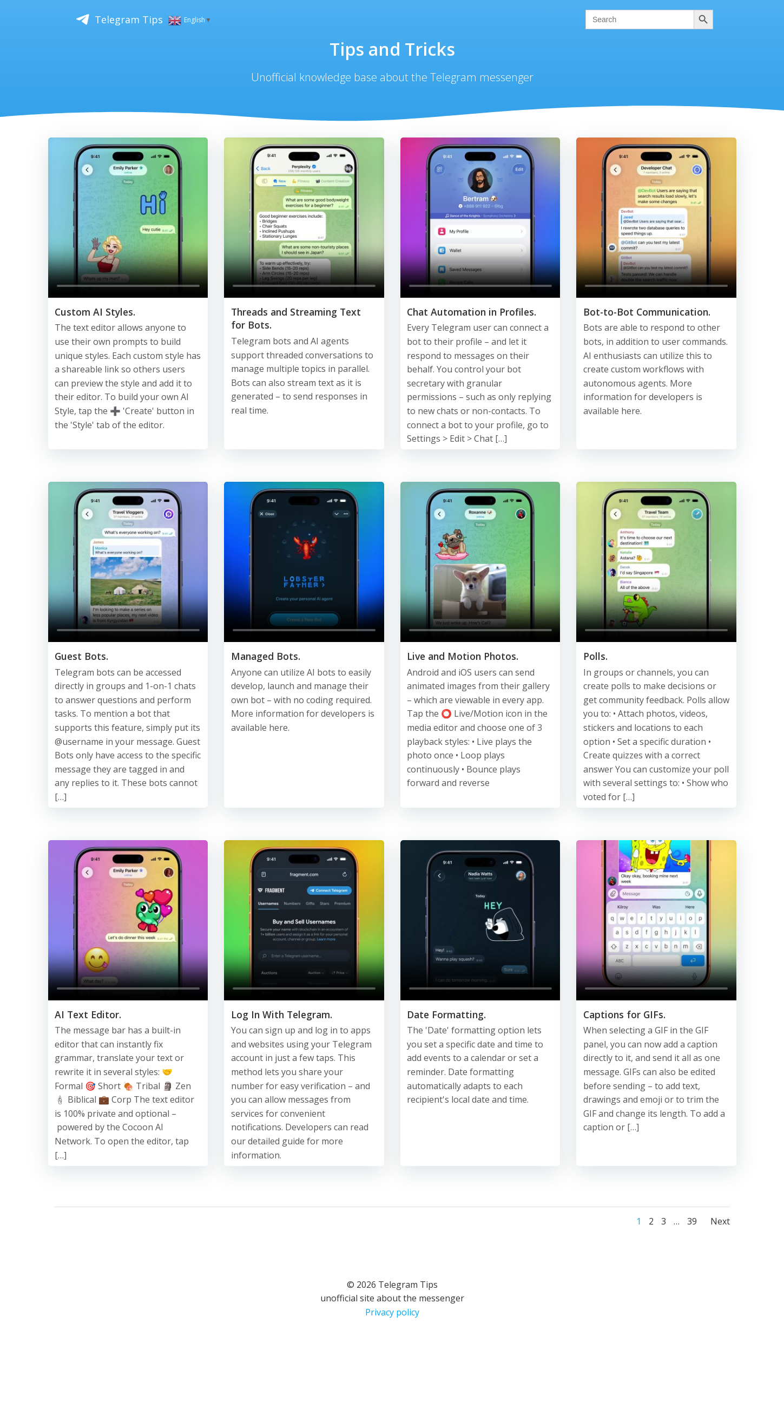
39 (690, 1229)
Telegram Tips (80, 17)
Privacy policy (392, 1320)
